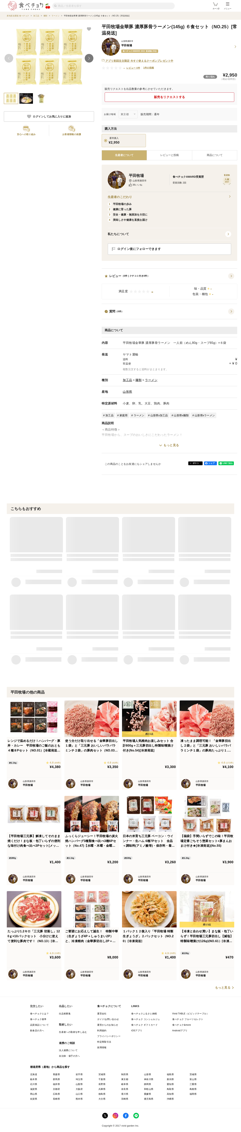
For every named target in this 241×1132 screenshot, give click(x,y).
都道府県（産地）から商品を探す (50, 1066)
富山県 (193, 1079)
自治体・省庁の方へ (69, 1056)
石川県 (33, 1084)
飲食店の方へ (37, 1030)
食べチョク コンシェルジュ (145, 1019)
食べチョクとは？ (39, 1013)
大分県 (101, 1099)
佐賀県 (33, 1099)
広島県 (56, 1094)
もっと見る (171, 445)
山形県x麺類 (181, 415)
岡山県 (33, 1094)
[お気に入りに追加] (89, 29)
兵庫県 (101, 1089)
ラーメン (151, 380)
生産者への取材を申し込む (73, 1032)
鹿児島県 (148, 1099)
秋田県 (124, 1074)
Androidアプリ (180, 1030)
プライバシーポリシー (108, 1036)
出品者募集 (65, 1013)
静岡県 (147, 1084)
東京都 (124, 1079)
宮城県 (101, 1074)
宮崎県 (124, 1099)
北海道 (33, 1074)
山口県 (79, 1094)
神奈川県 (148, 1079)
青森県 (56, 1074)
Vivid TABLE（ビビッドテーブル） (190, 1013)
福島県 (170, 1074)
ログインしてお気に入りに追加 (49, 116)
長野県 (101, 1084)
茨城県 (193, 1074)
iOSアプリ (136, 1030)
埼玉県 (79, 1079)
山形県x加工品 (159, 415)
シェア (211, 463)
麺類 (138, 380)
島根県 (193, 1089)
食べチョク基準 (38, 1019)
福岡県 (193, 1094)
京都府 (56, 1089)
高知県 (170, 1094)
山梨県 (79, 1084)
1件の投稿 (148, 67)
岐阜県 (124, 1084)
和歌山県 (148, 1089)
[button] (169, 286)
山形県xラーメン (205, 415)
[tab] (169, 155)
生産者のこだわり (169, 197)
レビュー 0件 (133, 68)
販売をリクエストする (169, 97)
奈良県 (124, 1089)
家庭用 (124, 415)
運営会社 (102, 1013)
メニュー (227, 6)
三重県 (193, 1084)
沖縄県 (170, 1099)
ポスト (196, 463)
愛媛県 (147, 1094)
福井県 (56, 1084)
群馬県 (56, 1079)
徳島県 (101, 1094)
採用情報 (102, 1047)
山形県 (127, 391)
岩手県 (79, 1074)
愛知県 (170, 1084)
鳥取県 (170, 1089)
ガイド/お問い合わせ (108, 1019)
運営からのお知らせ (107, 1025)
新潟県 (170, 1079)
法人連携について (68, 1050)
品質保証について (39, 1025)
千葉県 (101, 1079)
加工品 (127, 380)
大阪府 (79, 1089)
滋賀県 (33, 1089)
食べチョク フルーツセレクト (187, 1019)
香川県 (124, 1094)
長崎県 (56, 1099)
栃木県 (33, 1079)
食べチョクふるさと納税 (144, 1013)
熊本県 (79, 1099)
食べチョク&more (181, 1025)
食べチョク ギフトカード (144, 1025)
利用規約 (102, 1030)
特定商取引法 (104, 1042)
